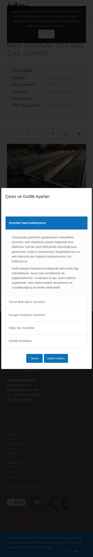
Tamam (35, 358)
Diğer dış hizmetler (21, 328)
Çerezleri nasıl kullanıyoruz (27, 223)
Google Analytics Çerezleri (27, 315)
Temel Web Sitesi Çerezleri (27, 302)
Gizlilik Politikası (20, 341)
